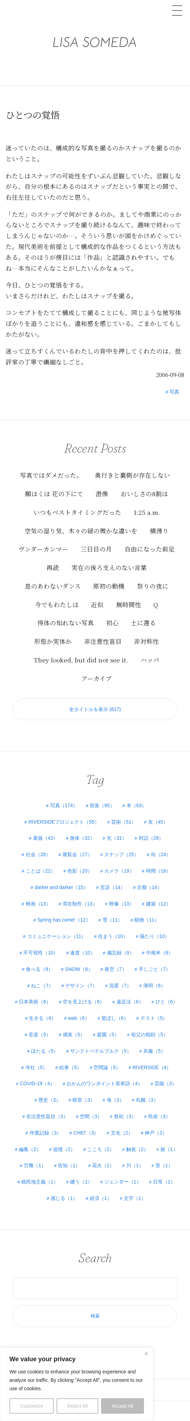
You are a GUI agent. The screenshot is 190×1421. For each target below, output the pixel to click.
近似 (97, 604)
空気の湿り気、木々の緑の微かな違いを (80, 530)
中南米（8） (159, 952)
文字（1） (135, 1198)
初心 (112, 622)
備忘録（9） (120, 952)
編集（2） (30, 1149)
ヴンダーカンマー (43, 549)
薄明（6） (154, 985)
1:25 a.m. (147, 512)
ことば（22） (41, 871)
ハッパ (149, 659)
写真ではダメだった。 (51, 475)
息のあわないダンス (53, 586)
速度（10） (82, 952)
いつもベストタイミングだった (77, 512)
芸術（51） (123, 822)
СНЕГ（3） (86, 1133)
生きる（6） (42, 1018)
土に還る (143, 622)
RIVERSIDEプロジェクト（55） (64, 822)
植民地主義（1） (39, 1182)
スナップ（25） (121, 854)
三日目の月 (96, 549)
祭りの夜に (152, 586)
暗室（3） (84, 1100)
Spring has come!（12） (64, 920)
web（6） (78, 1018)
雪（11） (112, 920)
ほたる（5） (44, 1051)
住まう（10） (113, 936)
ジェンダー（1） (122, 1182)
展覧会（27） (77, 854)
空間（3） (91, 1116)
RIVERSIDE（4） (151, 1067)
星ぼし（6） (115, 1018)
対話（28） (151, 838)
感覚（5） (74, 1034)
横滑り (159, 530)
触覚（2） (137, 1149)
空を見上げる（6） (84, 1001)
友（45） (158, 822)
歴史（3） (49, 1100)
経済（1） (101, 1198)
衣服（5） (154, 1051)
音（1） (164, 1165)
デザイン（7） (81, 985)
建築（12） (158, 904)
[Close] (146, 1353)
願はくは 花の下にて (54, 493)
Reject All (77, 1406)
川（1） (135, 1165)
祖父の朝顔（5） (149, 1034)
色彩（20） (79, 871)
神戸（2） (156, 1133)
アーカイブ (96, 678)
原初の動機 (108, 586)
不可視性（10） (40, 952)
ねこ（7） (42, 985)
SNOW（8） (78, 969)
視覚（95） (102, 805)
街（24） (161, 854)
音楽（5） (40, 1034)
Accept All (122, 1406)
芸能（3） (165, 1083)
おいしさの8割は (144, 493)
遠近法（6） (130, 1001)
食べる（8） (39, 969)
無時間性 (128, 604)
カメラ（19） (119, 871)
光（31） (117, 838)
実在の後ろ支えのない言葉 (109, 567)
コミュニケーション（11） (56, 936)
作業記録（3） (46, 1133)
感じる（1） (64, 1198)
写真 (174, 392)
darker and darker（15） (61, 887)
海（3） (115, 1100)
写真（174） (64, 805)
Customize (31, 1406)
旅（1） (169, 1149)
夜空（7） (116, 969)
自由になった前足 (149, 549)
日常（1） (164, 1182)
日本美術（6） (35, 1001)
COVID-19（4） (37, 1083)
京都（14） (149, 887)
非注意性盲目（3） (47, 1116)
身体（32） (82, 838)
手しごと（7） (155, 969)
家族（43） (45, 838)
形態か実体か (53, 641)
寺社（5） (36, 1067)
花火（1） (103, 1165)
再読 (52, 567)
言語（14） (112, 887)
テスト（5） (154, 1018)
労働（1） (35, 1165)
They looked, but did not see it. (81, 659)
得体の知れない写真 (65, 622)
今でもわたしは (57, 604)
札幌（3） (147, 1100)
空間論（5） (107, 1067)
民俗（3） (159, 1116)
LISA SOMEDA (95, 31)
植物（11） (146, 920)
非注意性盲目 (103, 641)
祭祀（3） (125, 1116)
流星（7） (120, 985)
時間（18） (158, 871)
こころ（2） (100, 1149)
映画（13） (38, 904)
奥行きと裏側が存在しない (132, 475)
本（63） (137, 805)
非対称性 (146, 641)
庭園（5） (108, 1034)
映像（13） (121, 904)
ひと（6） (166, 1001)
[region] (76, 1384)
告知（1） (69, 1165)
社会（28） (38, 854)
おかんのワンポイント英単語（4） (105, 1083)
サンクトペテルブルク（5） (100, 1051)
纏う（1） (81, 1182)
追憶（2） (64, 1149)
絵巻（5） (70, 1067)
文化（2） (122, 1133)
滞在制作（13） (79, 904)
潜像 (102, 493)
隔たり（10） (155, 936)
